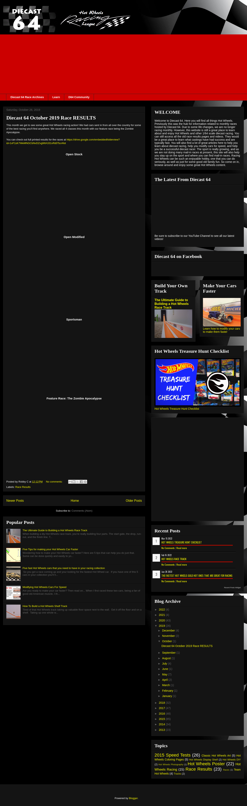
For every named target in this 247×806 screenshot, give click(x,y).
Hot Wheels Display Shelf (203, 759)
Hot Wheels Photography (170, 764)
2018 (162, 702)
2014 (162, 724)
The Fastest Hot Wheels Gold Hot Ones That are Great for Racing (196, 575)
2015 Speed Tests (172, 755)
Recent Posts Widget (232, 588)
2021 (162, 614)
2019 (162, 625)
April (165, 679)
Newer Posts (15, 500)
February (168, 690)
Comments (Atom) (82, 510)
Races (226, 770)
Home (75, 500)
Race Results (23, 486)
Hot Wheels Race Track (173, 559)
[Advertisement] (123, 64)
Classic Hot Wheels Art (216, 755)
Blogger (133, 798)
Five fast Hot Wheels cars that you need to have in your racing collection (64, 568)
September (169, 652)
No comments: (54, 481)
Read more (181, 548)
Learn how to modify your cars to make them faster (221, 330)
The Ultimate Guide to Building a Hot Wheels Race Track (55, 530)
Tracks (177, 773)
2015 (162, 719)
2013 (162, 729)
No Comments (168, 548)
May (165, 674)
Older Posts (134, 500)
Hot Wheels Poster (206, 763)
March (166, 685)
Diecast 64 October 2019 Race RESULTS (51, 118)
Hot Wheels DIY (232, 759)
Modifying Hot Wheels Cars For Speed (44, 587)
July (165, 663)
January (167, 696)
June (165, 668)
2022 (162, 609)
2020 (162, 620)
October (167, 641)
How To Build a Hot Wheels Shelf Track (45, 606)
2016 (162, 713)
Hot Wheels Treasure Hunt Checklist (177, 408)
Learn (56, 97)
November (168, 635)
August (166, 658)
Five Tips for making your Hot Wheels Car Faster (50, 549)
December (168, 630)
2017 (162, 708)
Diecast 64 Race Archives (27, 97)
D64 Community (79, 97)
